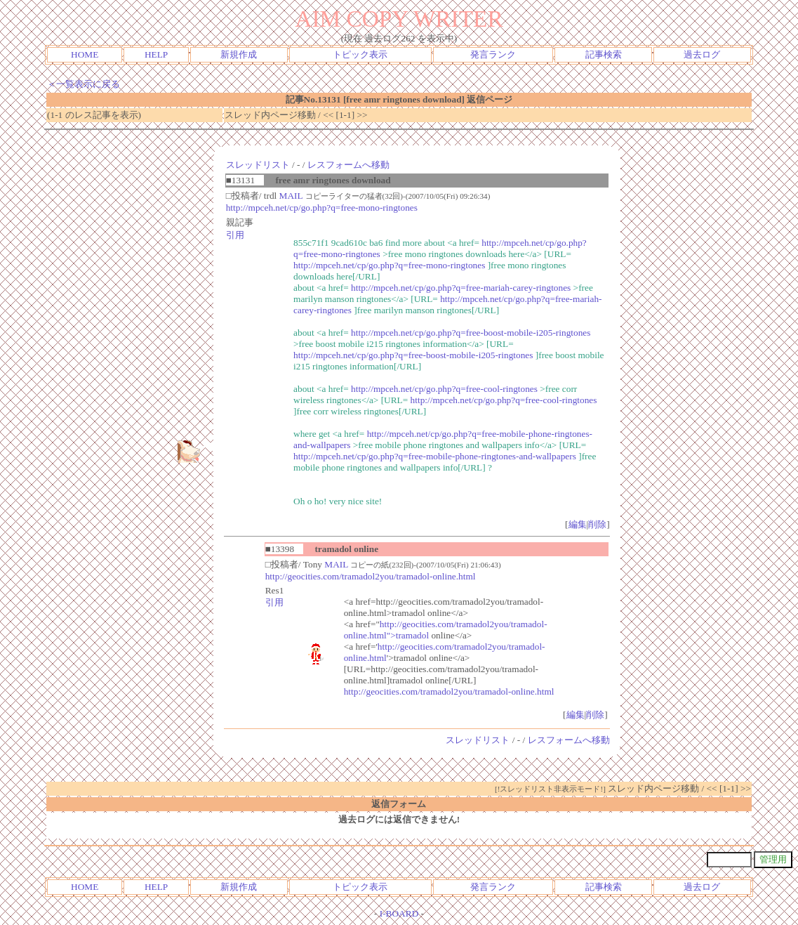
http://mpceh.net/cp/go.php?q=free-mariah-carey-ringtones (461, 287)
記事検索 (603, 54)
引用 (235, 235)
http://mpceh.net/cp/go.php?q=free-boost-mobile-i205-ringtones (470, 332)
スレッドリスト (258, 164)
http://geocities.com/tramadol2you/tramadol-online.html (370, 576)
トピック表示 (360, 54)
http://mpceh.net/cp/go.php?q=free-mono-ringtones (322, 207)
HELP (156, 54)
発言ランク (493, 54)
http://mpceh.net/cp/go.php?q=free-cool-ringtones (444, 388)
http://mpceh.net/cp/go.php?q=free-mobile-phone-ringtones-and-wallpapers (434, 456)
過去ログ (702, 54)
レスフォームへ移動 (348, 164)
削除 (597, 524)
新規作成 (238, 54)
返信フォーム (398, 804)
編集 (577, 524)
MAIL (291, 195)
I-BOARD (399, 913)
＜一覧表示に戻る (83, 84)
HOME (84, 54)
